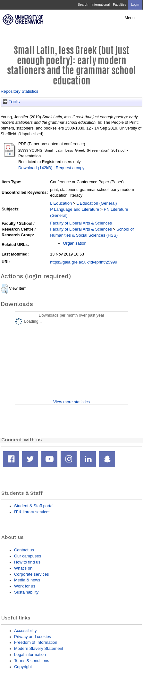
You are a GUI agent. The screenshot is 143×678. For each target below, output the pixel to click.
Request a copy (70, 167)
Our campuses (27, 556)
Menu (130, 18)
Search (83, 4)
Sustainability (26, 592)
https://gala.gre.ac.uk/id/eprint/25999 (83, 262)
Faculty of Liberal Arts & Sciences (81, 223)
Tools (11, 101)
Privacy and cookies (32, 636)
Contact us (24, 550)
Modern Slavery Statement (38, 648)
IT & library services (32, 511)
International (100, 4)
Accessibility (25, 630)
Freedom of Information (35, 642)
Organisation (74, 243)
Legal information (30, 654)
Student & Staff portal (34, 505)
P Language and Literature (74, 209)
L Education (61, 203)
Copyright (23, 666)
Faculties (119, 4)
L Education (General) (96, 203)
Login (135, 4)
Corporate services (31, 574)
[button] (4, 289)
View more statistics (71, 401)
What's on (23, 568)
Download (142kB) (35, 167)
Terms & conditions (31, 660)
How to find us (27, 562)
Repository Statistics (19, 91)
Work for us (24, 586)
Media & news (27, 580)
